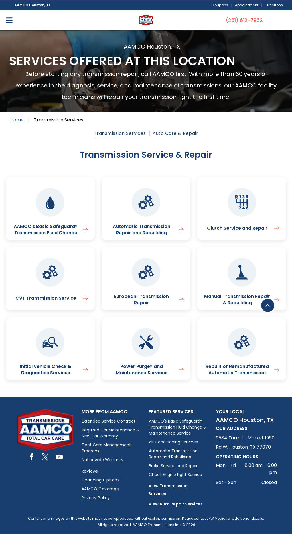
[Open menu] (9, 20)
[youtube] (59, 462)
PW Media (217, 522)
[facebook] (31, 462)
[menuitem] (220, 5)
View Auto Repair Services (176, 508)
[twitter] (45, 462)
